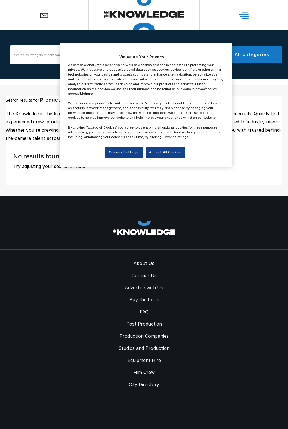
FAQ (144, 312)
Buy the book (144, 299)
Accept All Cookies (165, 152)
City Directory (144, 384)
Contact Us (144, 275)
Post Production (144, 324)
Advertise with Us (144, 287)
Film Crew (144, 372)
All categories (252, 54)
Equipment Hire (144, 360)
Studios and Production (144, 348)
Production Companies (144, 336)
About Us (144, 263)
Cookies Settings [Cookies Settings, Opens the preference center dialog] (124, 152)
